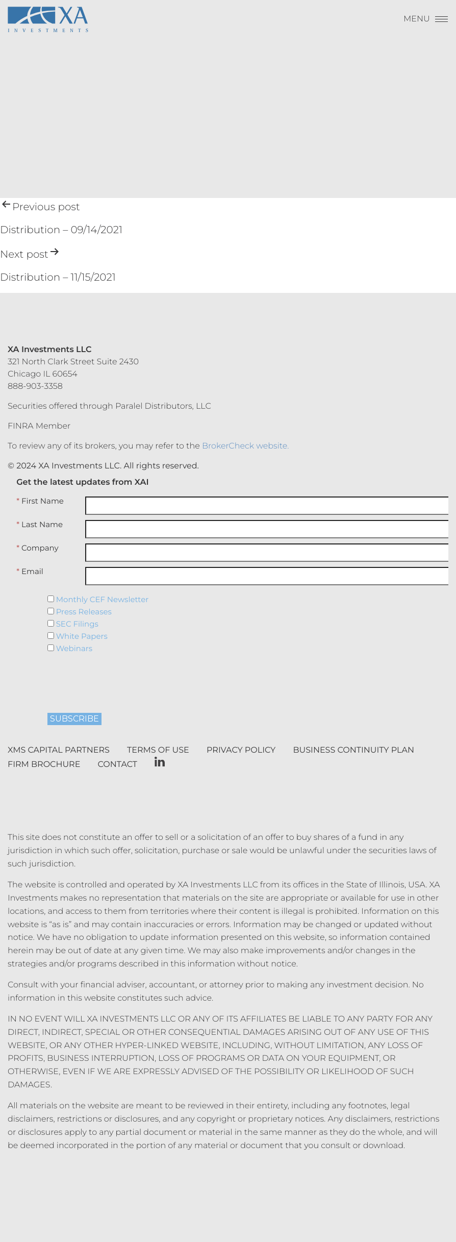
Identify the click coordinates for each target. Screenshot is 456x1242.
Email (29, 571)
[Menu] (425, 21)
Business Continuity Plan (353, 750)
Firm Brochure (44, 764)
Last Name (39, 524)
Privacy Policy (241, 750)
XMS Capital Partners (59, 750)
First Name (40, 501)
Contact (117, 764)
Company (37, 548)
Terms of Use (158, 750)
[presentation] (109, 679)
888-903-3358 (35, 386)
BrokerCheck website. (245, 446)
